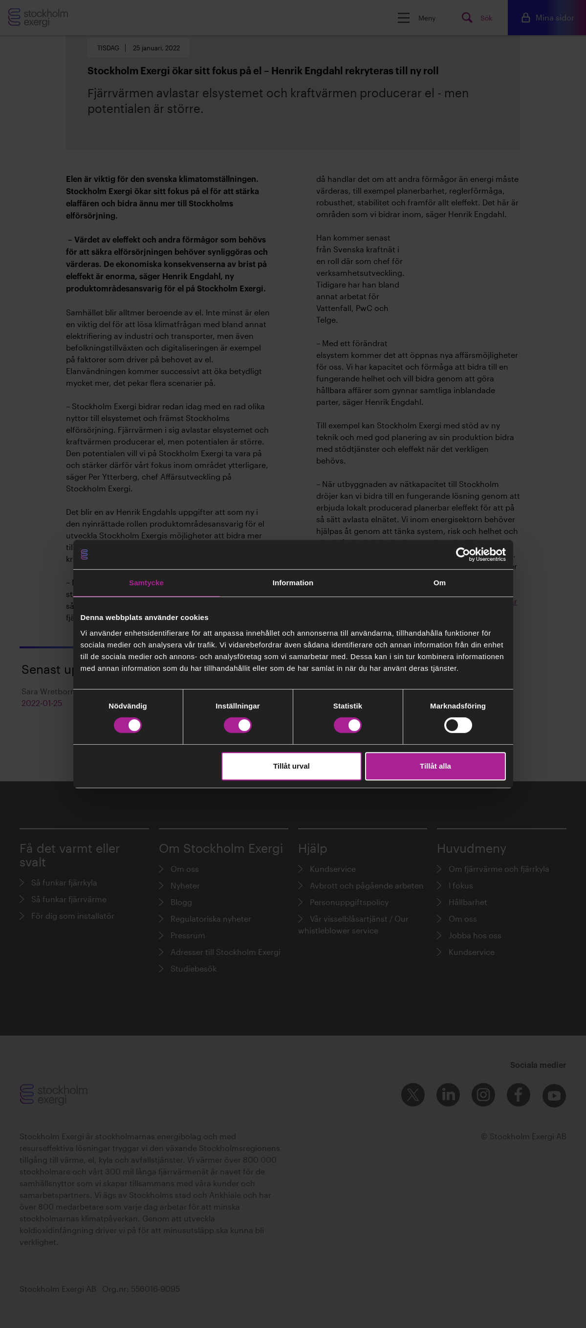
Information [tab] (293, 582)
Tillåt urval (291, 766)
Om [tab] (440, 582)
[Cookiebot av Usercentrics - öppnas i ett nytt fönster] (463, 554)
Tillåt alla (435, 766)
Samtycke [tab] (146, 582)
